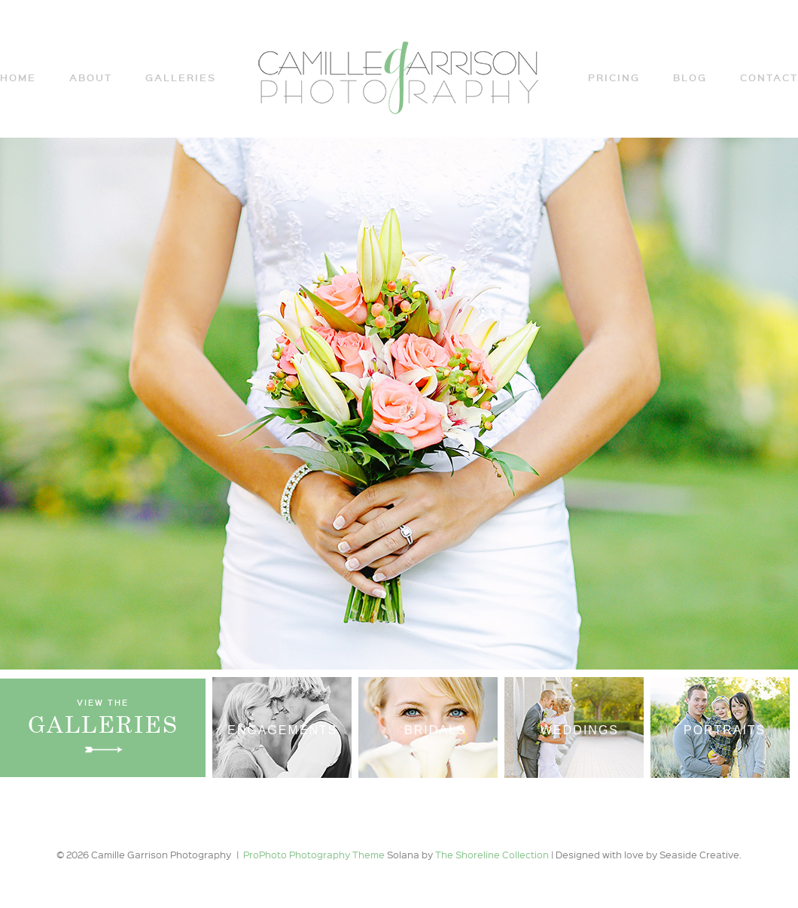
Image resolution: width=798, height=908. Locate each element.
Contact (769, 78)
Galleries (180, 78)
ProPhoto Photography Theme (314, 854)
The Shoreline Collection (493, 854)
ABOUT (90, 78)
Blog (690, 78)
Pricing (614, 78)
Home (18, 78)
